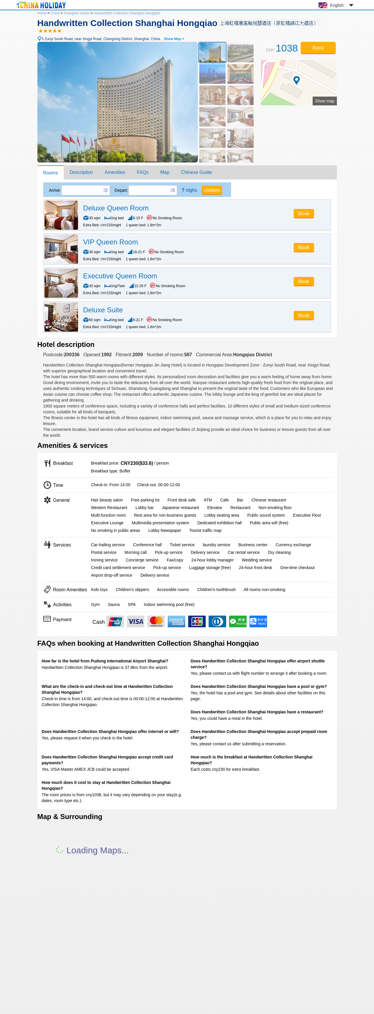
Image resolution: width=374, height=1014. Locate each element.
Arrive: (55, 190)
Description (81, 172)
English (337, 5)
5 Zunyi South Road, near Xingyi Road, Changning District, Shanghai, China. (113, 39)
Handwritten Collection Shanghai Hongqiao (127, 13)
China (55, 13)
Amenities (115, 172)
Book (318, 48)
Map (164, 172)
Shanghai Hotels (76, 13)
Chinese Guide (196, 172)
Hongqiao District (252, 354)
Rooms (50, 172)
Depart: (121, 190)
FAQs (142, 172)
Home (42, 13)
